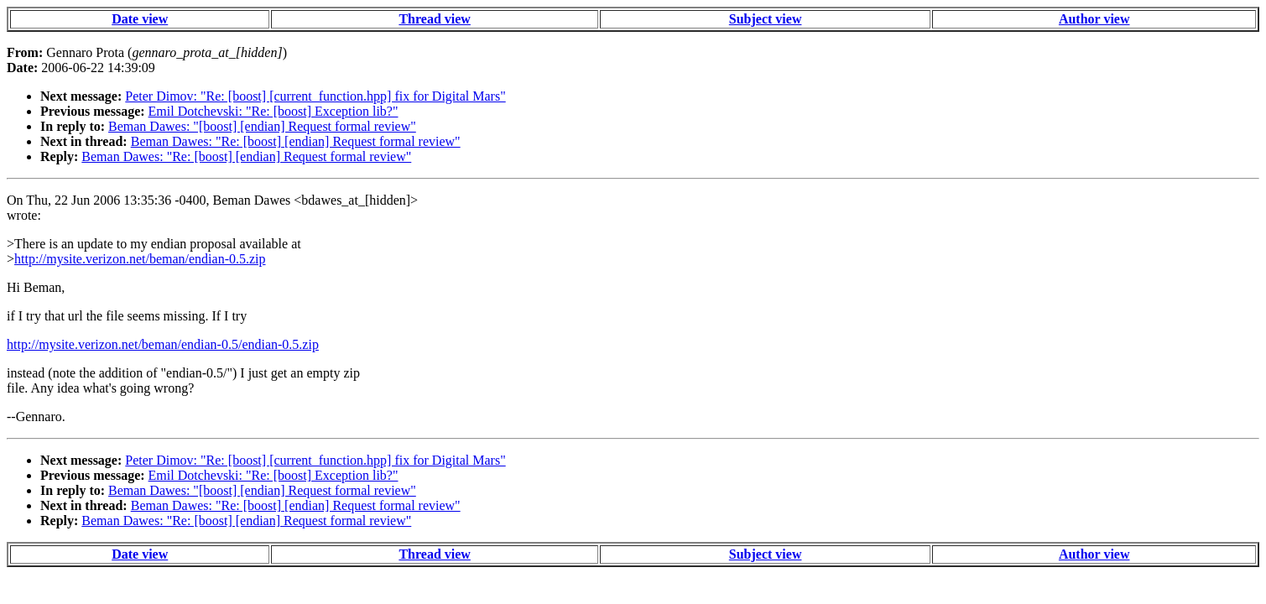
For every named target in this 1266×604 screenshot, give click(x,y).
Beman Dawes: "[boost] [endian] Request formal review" (262, 126)
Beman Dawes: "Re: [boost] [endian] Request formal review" (296, 141)
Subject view (765, 19)
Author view (1094, 19)
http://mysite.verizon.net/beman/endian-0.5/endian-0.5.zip (163, 344)
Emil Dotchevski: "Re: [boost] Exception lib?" (273, 111)
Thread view (434, 19)
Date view (140, 19)
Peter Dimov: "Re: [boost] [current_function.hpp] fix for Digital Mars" (315, 96)
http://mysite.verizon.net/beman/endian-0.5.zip (139, 259)
